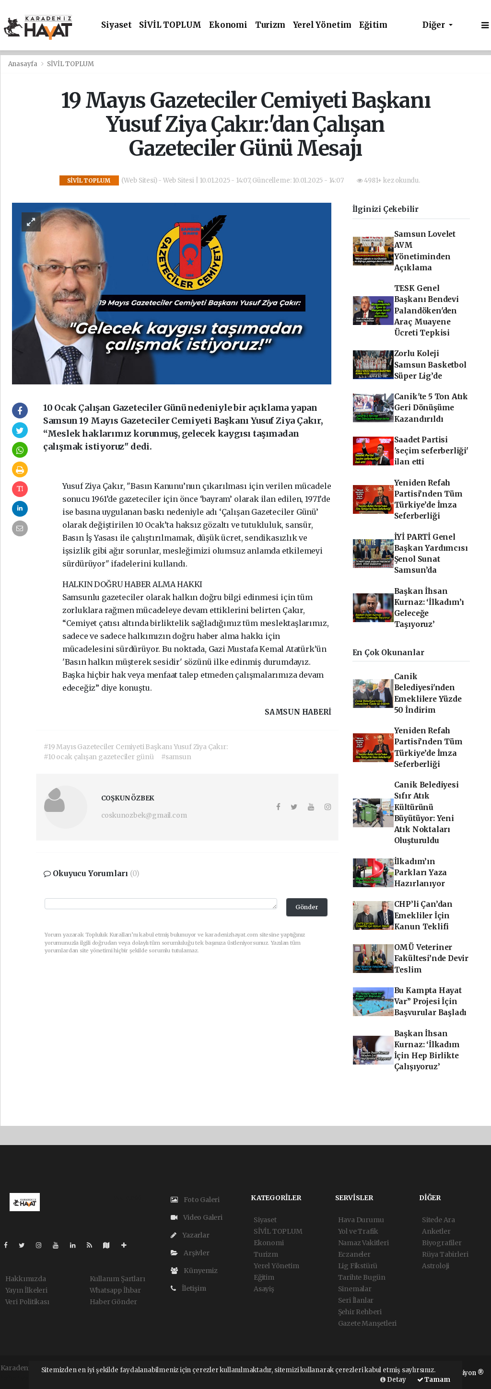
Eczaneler (354, 1254)
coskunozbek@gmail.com (144, 815)
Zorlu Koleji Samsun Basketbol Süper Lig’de (430, 365)
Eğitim (373, 25)
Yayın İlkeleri (26, 1290)
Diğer (434, 25)
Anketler (436, 1231)
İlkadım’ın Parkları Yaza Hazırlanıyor (420, 873)
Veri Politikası (27, 1301)
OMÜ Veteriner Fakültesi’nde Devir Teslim (431, 958)
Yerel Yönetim (322, 25)
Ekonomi (228, 25)
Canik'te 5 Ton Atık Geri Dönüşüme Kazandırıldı (431, 408)
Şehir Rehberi (360, 1312)
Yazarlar (190, 1235)
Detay (393, 1380)
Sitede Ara (438, 1219)
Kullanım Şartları (117, 1278)
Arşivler (190, 1253)
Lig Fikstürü (358, 1266)
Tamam (433, 1380)
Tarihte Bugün (362, 1277)
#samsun (176, 756)
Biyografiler (442, 1243)
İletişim (188, 1288)
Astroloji (435, 1266)
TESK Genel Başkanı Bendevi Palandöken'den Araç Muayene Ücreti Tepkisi (426, 310)
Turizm (270, 25)
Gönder (306, 907)
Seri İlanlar (356, 1300)
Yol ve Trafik (358, 1231)
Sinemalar (355, 1289)
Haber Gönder (113, 1301)
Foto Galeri (195, 1199)
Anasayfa (23, 64)
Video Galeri (196, 1217)
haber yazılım (23, 1378)
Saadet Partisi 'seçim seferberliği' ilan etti (431, 451)
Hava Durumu (361, 1219)
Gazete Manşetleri (367, 1323)
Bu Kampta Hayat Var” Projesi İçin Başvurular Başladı (430, 1002)
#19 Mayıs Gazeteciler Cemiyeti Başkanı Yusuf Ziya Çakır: (135, 746)
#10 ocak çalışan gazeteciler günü (99, 756)
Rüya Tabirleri (445, 1254)
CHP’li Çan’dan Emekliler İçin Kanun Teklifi (423, 915)
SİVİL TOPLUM (170, 25)
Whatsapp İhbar (115, 1290)
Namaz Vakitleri (363, 1243)
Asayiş (264, 1289)
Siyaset (116, 25)
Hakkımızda (25, 1278)
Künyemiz (194, 1270)
